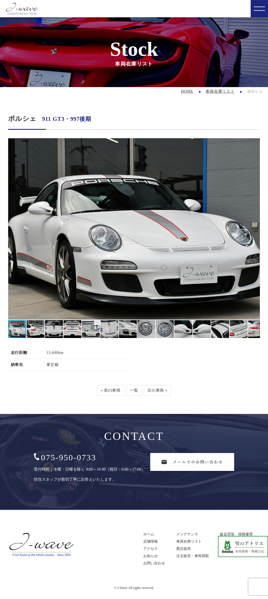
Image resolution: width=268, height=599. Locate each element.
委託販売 (183, 548)
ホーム (148, 534)
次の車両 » (157, 390)
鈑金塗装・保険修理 (236, 534)
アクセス (150, 548)
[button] (254, 228)
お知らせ (150, 556)
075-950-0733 (65, 457)
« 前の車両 (111, 390)
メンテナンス (187, 534)
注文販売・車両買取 (192, 556)
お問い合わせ (154, 563)
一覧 (134, 390)
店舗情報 (150, 541)
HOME (187, 91)
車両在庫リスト (220, 91)
